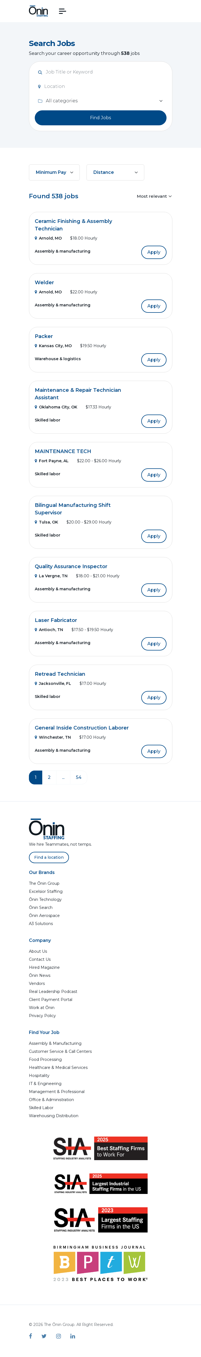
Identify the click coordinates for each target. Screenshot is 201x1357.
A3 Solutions (41, 923)
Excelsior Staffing (46, 891)
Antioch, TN (49, 629)
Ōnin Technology (45, 899)
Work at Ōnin (41, 1007)
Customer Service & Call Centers (60, 1051)
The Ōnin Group (44, 883)
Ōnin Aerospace (44, 915)
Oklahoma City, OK (56, 407)
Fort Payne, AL (52, 460)
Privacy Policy (42, 1015)
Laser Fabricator (56, 620)
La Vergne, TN (51, 575)
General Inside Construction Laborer (82, 728)
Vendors (37, 983)
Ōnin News (39, 975)
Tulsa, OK (46, 522)
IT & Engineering (45, 1083)
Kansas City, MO (53, 345)
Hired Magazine (44, 967)
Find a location (49, 857)
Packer (44, 336)
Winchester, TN (53, 737)
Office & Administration (51, 1099)
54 (78, 777)
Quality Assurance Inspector (71, 566)
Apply (153, 252)
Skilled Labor (41, 1107)
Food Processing (45, 1059)
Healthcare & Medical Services (58, 1067)
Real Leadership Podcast (53, 991)
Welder (44, 282)
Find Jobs (100, 117)
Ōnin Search (41, 907)
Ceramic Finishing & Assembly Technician (73, 225)
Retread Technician (60, 674)
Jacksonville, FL (53, 683)
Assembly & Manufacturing (55, 1043)
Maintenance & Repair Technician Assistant (78, 394)
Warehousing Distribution (53, 1115)
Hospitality (39, 1075)
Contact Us (40, 959)
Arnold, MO (48, 238)
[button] (62, 11)
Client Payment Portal (50, 999)
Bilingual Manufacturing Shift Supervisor (73, 509)
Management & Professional (57, 1091)
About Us (38, 951)
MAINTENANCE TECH (63, 451)
